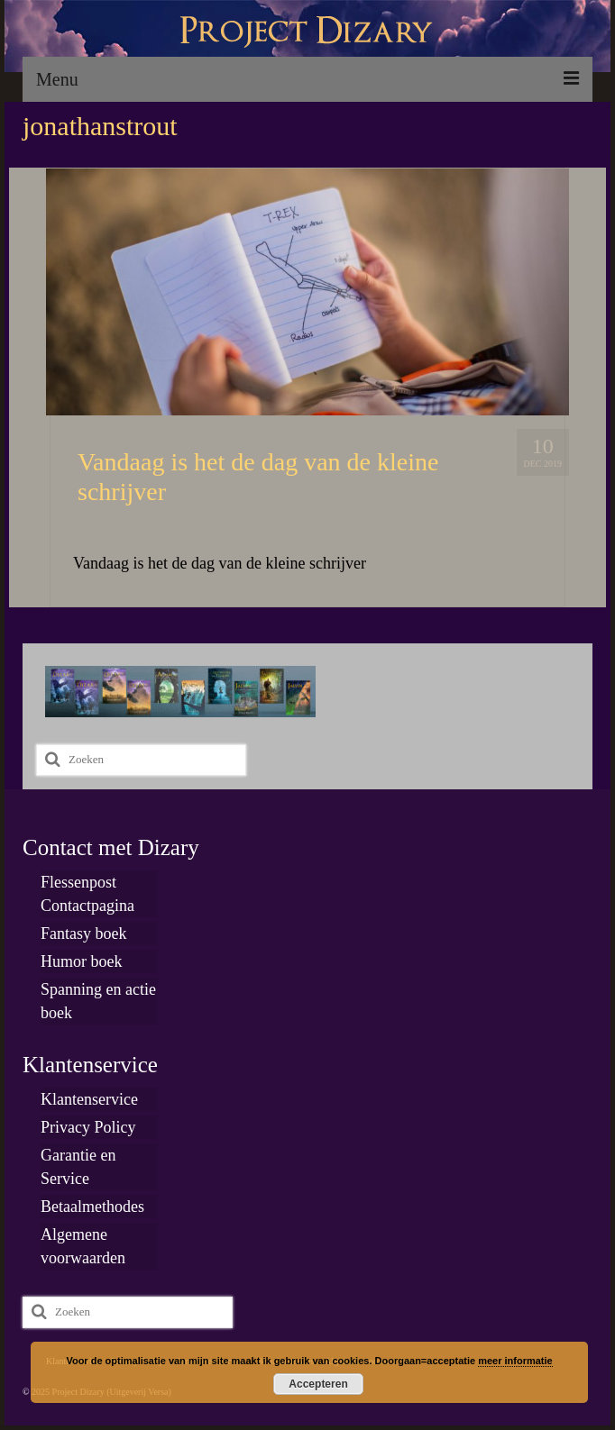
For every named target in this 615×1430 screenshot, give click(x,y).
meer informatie (515, 1360)
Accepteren (318, 1384)
